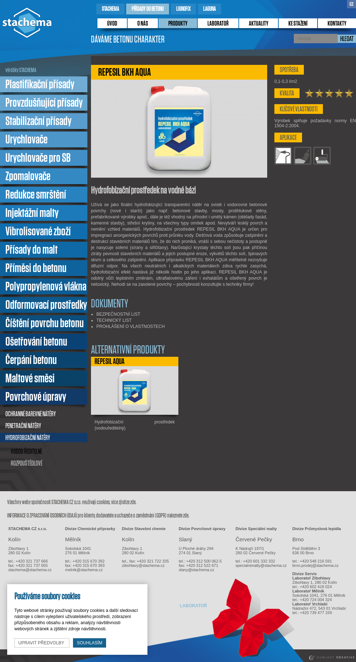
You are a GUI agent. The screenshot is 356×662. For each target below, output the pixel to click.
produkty (177, 24)
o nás (142, 24)
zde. (133, 502)
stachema (110, 9)
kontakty (337, 24)
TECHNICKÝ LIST (114, 320)
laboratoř (218, 24)
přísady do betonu (148, 9)
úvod (112, 24)
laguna (209, 9)
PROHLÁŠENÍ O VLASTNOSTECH (130, 326)
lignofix (183, 9)
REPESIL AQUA (109, 361)
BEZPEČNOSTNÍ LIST (118, 314)
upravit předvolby (41, 642)
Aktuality (258, 24)
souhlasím (89, 642)
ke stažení (297, 24)
